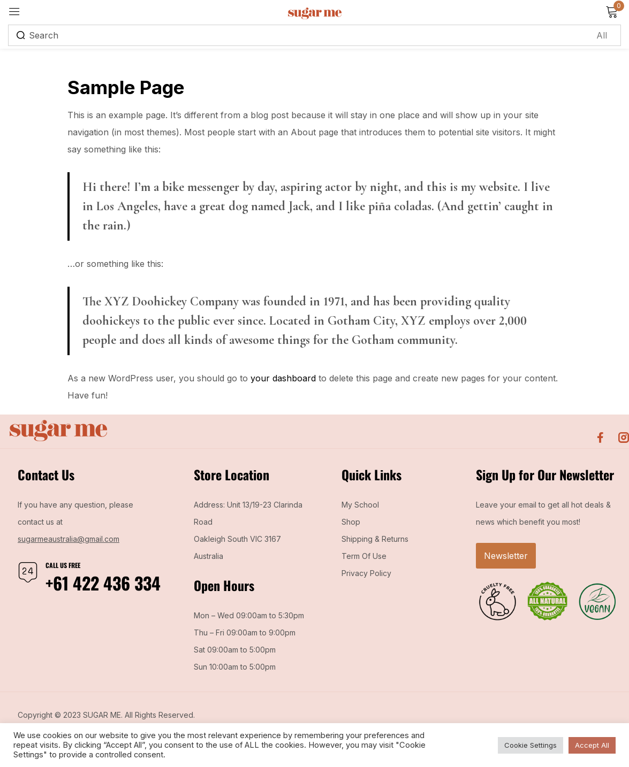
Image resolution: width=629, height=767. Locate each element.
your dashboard (283, 378)
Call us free (63, 565)
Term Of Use (364, 556)
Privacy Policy (366, 573)
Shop (351, 521)
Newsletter (506, 555)
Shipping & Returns (375, 538)
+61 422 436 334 (103, 582)
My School (360, 504)
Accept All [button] (592, 745)
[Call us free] (28, 572)
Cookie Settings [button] (530, 745)
